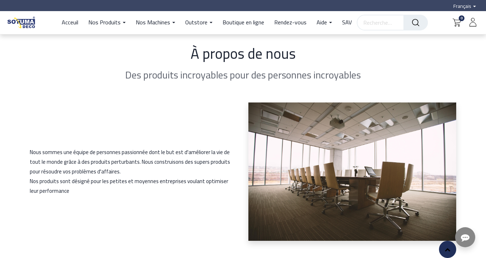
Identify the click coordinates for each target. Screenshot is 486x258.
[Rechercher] (415, 22)
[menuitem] (72, 22)
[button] (447, 249)
